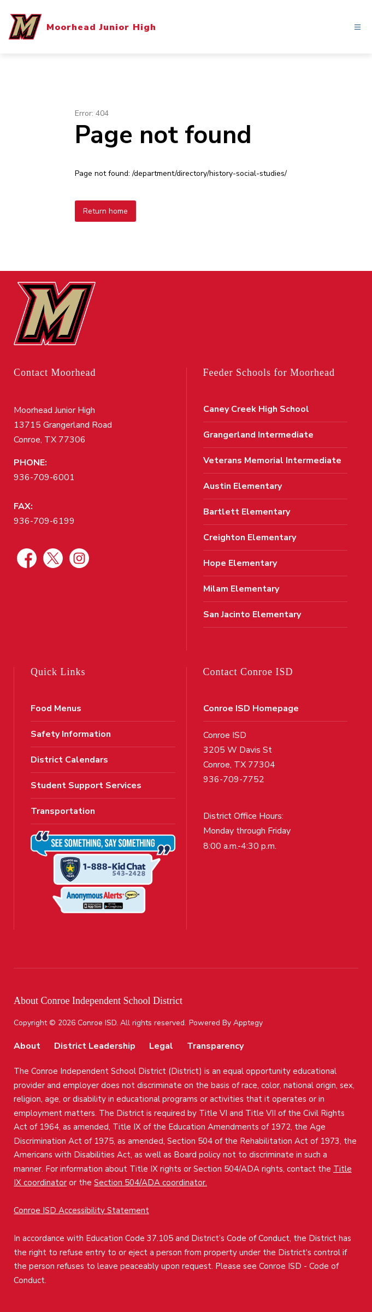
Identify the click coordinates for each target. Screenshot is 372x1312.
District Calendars (69, 760)
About (27, 1046)
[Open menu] (357, 27)
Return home (105, 211)
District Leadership (94, 1046)
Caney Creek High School (256, 409)
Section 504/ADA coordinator (149, 1182)
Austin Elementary (242, 486)
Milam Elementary (241, 589)
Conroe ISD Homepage (251, 708)
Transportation (63, 811)
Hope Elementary (240, 563)
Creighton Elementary (249, 537)
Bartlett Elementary (246, 512)
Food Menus (56, 708)
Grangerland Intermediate (258, 435)
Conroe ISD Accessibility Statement (81, 1210)
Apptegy (248, 1023)
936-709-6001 (44, 477)
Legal (161, 1046)
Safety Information (71, 734)
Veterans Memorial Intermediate (272, 460)
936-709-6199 (44, 521)
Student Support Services (86, 785)
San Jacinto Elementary (252, 614)
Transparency (215, 1046)
